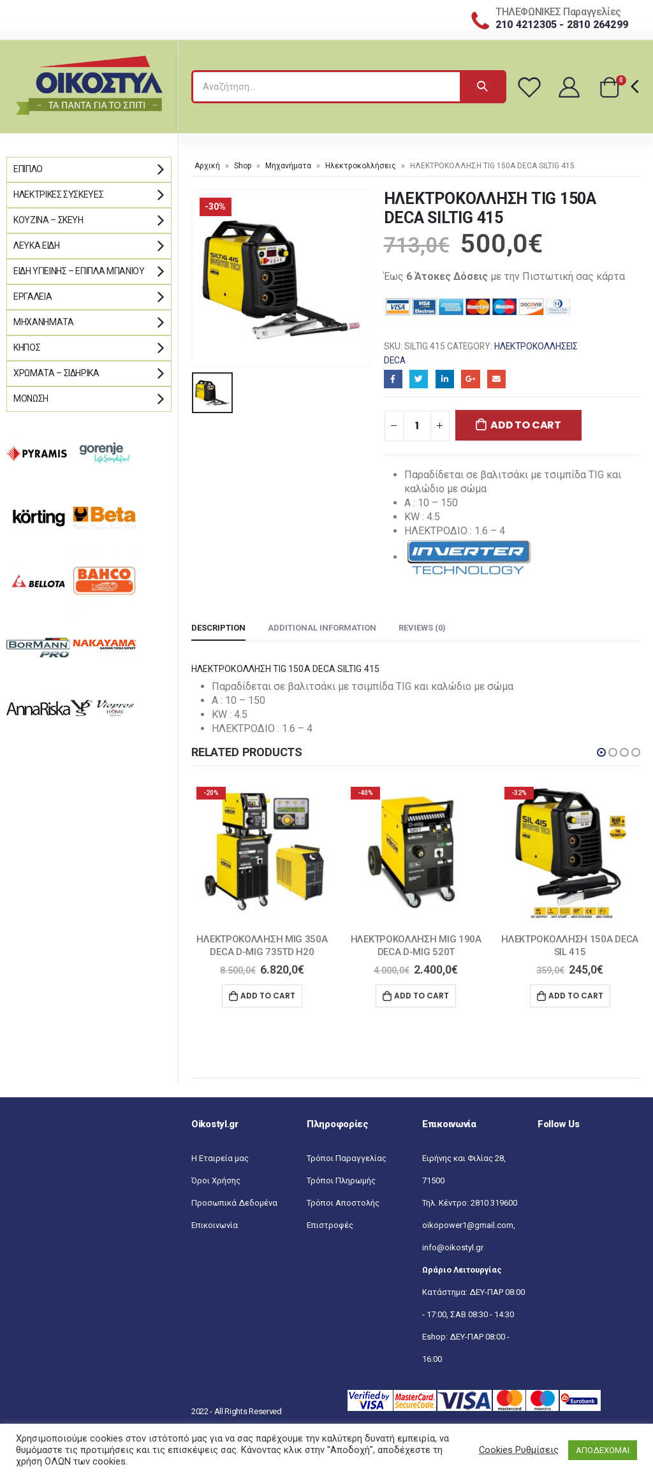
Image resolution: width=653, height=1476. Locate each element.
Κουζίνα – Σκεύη (48, 220)
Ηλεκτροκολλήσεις (360, 165)
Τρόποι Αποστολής (343, 1203)
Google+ (470, 379)
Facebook (393, 379)
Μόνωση (30, 398)
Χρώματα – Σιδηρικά (56, 373)
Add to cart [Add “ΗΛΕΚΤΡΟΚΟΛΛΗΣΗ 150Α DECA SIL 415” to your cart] (575, 995)
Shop (242, 165)
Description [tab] (218, 627)
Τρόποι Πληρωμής (341, 1180)
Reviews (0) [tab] (422, 627)
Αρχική (207, 165)
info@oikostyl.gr (452, 1247)
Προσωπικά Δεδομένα (234, 1203)
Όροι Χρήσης (215, 1180)
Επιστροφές (330, 1225)
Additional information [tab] (322, 627)
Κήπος (26, 347)
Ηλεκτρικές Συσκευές (58, 194)
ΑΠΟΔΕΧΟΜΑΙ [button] (602, 1450)
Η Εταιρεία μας (220, 1158)
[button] (601, 752)
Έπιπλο (28, 169)
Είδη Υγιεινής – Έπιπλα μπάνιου (79, 271)
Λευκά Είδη (36, 245)
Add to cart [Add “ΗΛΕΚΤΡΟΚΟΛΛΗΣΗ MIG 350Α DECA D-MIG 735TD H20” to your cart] (267, 995)
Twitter (418, 379)
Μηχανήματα (288, 165)
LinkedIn (445, 379)
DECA (395, 360)
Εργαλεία (32, 296)
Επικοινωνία (214, 1225)
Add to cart (525, 425)
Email (496, 379)
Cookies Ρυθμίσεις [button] (519, 1450)
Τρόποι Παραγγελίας (346, 1158)
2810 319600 (494, 1203)
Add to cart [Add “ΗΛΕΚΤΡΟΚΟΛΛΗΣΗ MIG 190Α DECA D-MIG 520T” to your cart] (421, 995)
